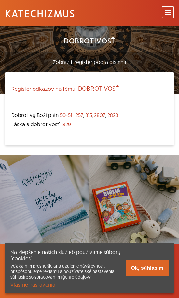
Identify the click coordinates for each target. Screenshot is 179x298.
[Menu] (168, 12)
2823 (112, 115)
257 (79, 115)
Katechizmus (40, 12)
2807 (99, 115)
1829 (66, 124)
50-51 (66, 115)
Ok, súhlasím (147, 268)
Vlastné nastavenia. (33, 284)
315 (88, 115)
